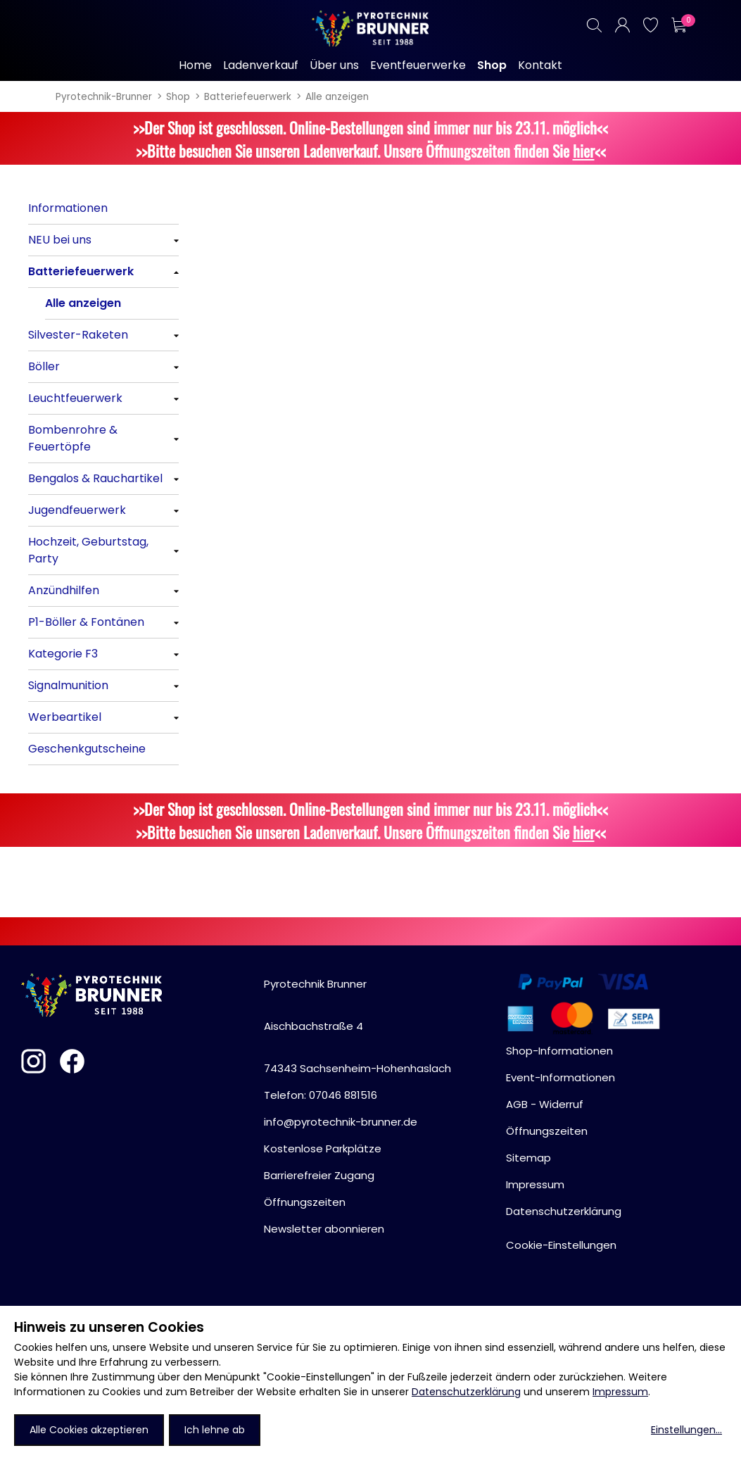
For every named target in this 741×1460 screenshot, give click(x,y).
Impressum (620, 1392)
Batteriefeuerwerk (247, 96)
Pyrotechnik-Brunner (104, 96)
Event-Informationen (560, 1077)
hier (584, 150)
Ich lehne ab (214, 1430)
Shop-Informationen (559, 1050)
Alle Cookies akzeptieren (89, 1430)
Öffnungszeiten (305, 1202)
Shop (178, 96)
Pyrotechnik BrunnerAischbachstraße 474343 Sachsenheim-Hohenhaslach (357, 1026)
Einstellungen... (686, 1430)
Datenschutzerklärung (466, 1392)
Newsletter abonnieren (324, 1228)
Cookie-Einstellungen (561, 1245)
